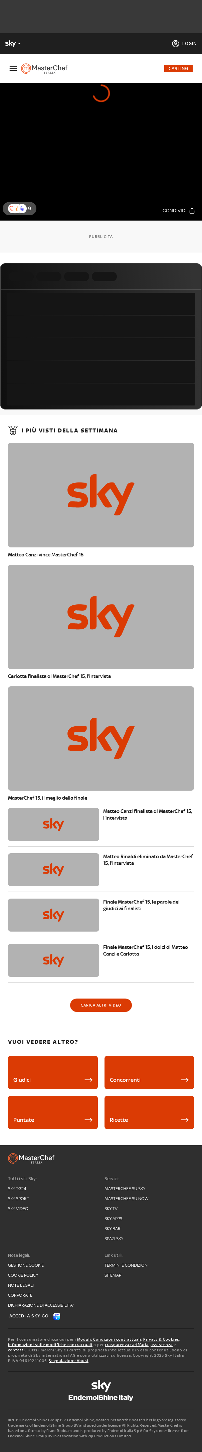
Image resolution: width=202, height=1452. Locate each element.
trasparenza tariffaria (127, 1344)
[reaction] (22, 208)
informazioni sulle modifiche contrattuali (50, 1344)
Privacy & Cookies (161, 1339)
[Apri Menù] (13, 68)
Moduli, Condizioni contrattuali (109, 1339)
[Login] (184, 44)
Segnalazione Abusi (68, 1360)
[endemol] (101, 1398)
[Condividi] (179, 210)
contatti (16, 1350)
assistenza (162, 1344)
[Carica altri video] (101, 1005)
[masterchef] (47, 68)
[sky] (101, 1386)
